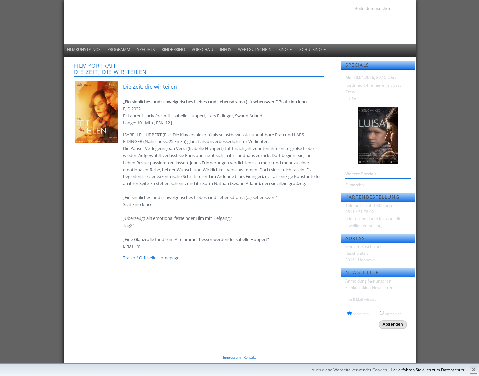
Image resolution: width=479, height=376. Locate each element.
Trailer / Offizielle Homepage (151, 258)
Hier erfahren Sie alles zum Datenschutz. (427, 370)
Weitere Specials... (362, 174)
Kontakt (250, 357)
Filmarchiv (354, 185)
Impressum (232, 357)
